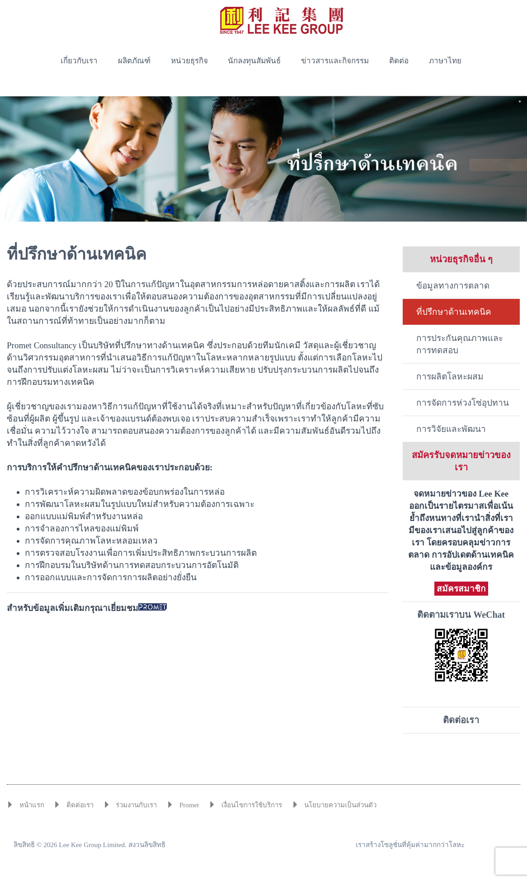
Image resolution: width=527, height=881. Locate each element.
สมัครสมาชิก (461, 588)
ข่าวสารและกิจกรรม (335, 61)
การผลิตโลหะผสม (450, 376)
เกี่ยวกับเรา (79, 61)
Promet (189, 805)
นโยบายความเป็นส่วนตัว (340, 805)
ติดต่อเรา (461, 720)
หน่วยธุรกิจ (189, 61)
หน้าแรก (31, 805)
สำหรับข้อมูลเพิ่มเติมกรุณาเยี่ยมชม (87, 608)
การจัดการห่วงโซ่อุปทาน (462, 402)
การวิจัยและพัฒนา (451, 429)
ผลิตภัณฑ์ (134, 61)
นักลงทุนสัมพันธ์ (254, 61)
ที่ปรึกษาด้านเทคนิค (453, 312)
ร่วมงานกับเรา (136, 805)
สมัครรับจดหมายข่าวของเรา (461, 461)
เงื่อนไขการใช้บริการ (251, 805)
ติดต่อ (399, 61)
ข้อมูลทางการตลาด (452, 285)
